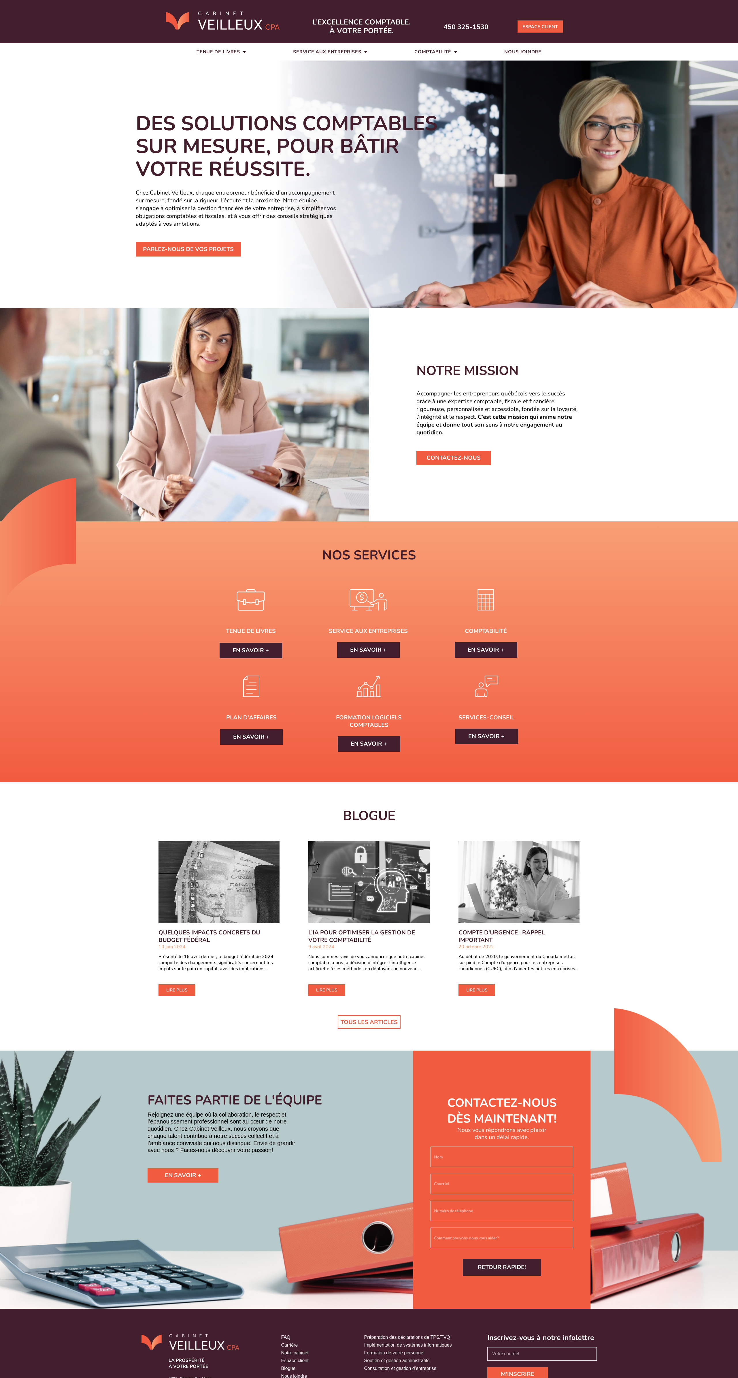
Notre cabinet (295, 1352)
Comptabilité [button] (435, 52)
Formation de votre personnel (394, 1352)
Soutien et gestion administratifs (397, 1360)
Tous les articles (369, 1022)
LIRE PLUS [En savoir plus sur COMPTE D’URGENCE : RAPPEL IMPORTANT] (476, 990)
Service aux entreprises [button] (330, 52)
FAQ (285, 1337)
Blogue (288, 1368)
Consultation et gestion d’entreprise (400, 1368)
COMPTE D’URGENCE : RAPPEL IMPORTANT (501, 936)
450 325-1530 (472, 26)
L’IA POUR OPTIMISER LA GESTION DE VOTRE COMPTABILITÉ (361, 936)
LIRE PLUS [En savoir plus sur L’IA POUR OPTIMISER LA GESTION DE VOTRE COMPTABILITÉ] (326, 990)
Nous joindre (522, 52)
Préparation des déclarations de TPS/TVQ (407, 1337)
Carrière (289, 1345)
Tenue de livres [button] (221, 52)
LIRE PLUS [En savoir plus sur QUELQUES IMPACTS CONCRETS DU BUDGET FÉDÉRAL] (176, 990)
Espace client (295, 1360)
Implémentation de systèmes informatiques (408, 1345)
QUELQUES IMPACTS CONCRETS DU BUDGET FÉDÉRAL (209, 936)
